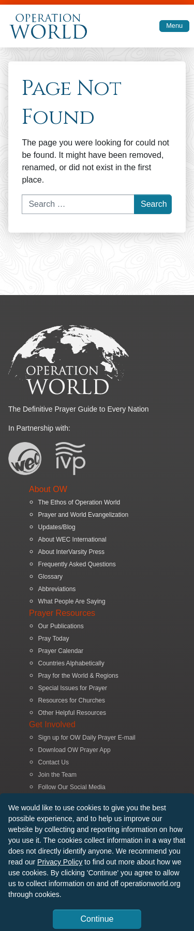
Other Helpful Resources (72, 712)
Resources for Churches (71, 700)
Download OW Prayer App (74, 750)
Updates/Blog (57, 527)
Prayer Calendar (60, 651)
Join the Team (57, 774)
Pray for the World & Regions (78, 675)
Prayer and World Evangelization (83, 514)
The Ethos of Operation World (79, 502)
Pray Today (53, 638)
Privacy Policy (59, 862)
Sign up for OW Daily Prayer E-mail (87, 737)
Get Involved (52, 724)
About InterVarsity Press (71, 552)
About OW (48, 489)
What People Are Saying (72, 601)
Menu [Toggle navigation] (174, 25)
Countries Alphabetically (71, 663)
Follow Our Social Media (72, 787)
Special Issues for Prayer (72, 688)
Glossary (50, 576)
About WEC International (72, 539)
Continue (96, 918)
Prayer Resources (62, 613)
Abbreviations (57, 589)
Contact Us (53, 762)
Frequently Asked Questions (77, 564)
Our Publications (61, 626)
